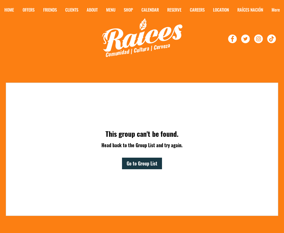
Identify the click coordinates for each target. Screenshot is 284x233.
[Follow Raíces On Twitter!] (245, 38)
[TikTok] (271, 38)
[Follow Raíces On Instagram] (258, 38)
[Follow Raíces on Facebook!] (232, 38)
